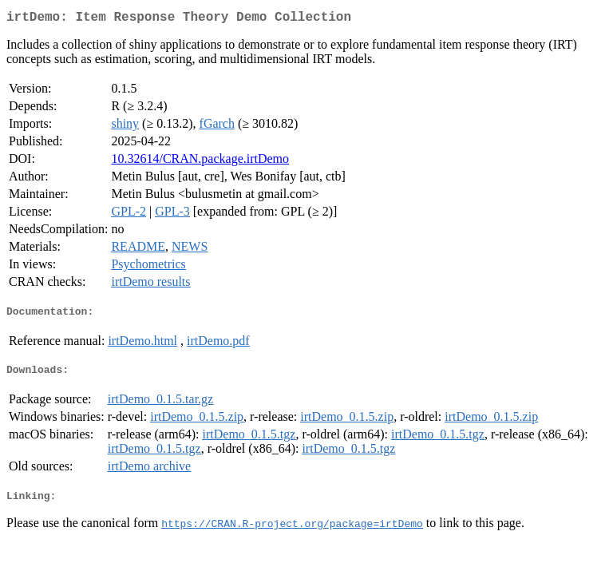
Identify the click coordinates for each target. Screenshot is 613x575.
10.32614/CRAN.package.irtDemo (200, 162)
